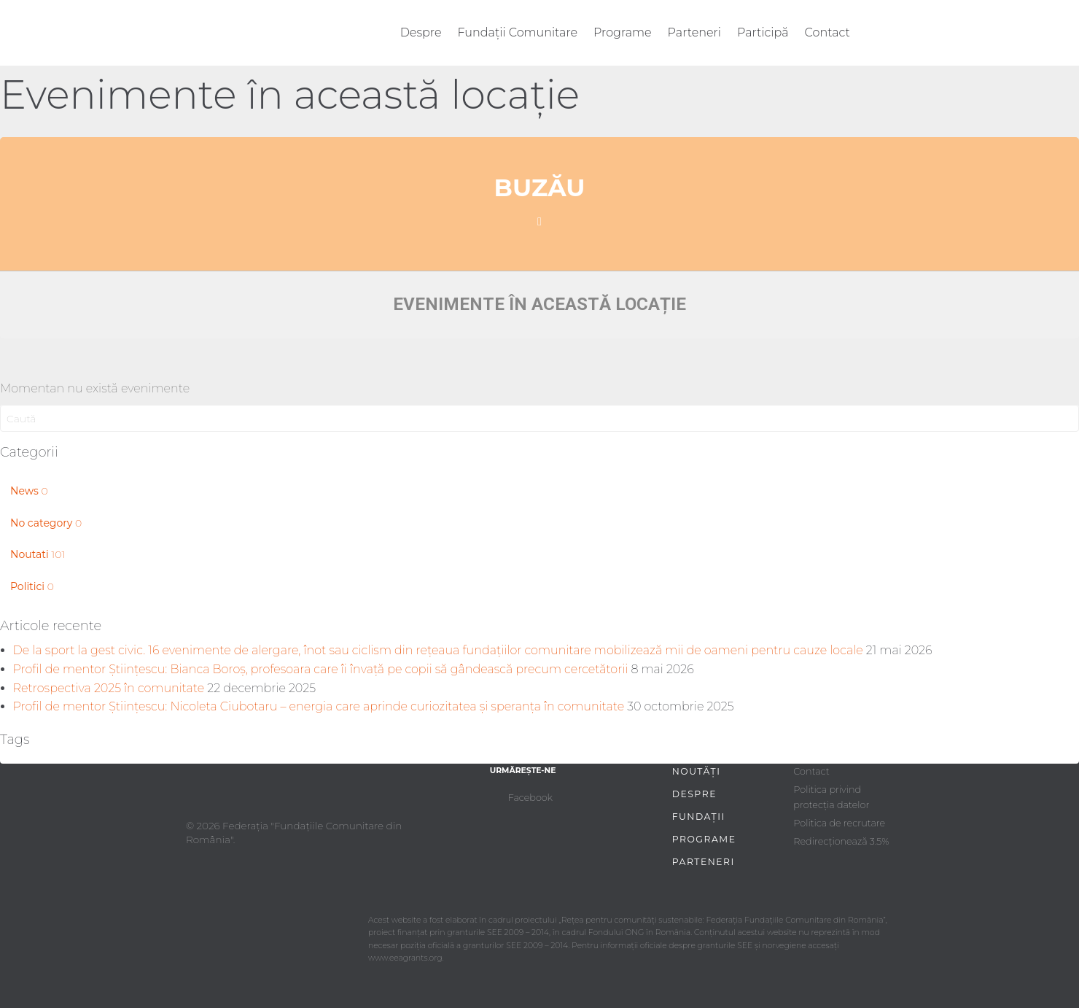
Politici (32, 586)
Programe (622, 32)
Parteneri (694, 32)
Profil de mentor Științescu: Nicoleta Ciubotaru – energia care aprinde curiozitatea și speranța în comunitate (319, 706)
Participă (763, 32)
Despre (421, 32)
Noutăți (696, 771)
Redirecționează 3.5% (841, 841)
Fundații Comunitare (518, 32)
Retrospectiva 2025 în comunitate (109, 688)
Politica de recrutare (839, 823)
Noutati (37, 554)
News (29, 490)
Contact (827, 32)
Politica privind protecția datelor (831, 797)
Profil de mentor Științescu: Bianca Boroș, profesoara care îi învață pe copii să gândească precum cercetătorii (320, 669)
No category (46, 523)
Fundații (698, 816)
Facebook (530, 797)
